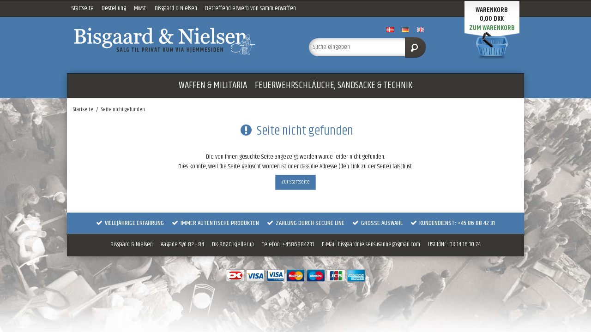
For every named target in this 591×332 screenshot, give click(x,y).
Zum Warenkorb (492, 28)
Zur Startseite (295, 182)
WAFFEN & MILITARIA (213, 85)
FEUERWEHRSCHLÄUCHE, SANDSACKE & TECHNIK (333, 85)
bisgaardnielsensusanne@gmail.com (379, 244)
